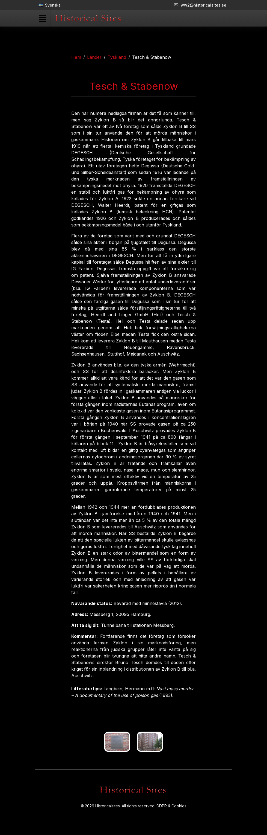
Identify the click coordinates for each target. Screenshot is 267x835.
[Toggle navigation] (42, 18)
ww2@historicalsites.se (200, 5)
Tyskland (117, 57)
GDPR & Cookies (171, 806)
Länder (94, 57)
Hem (76, 57)
